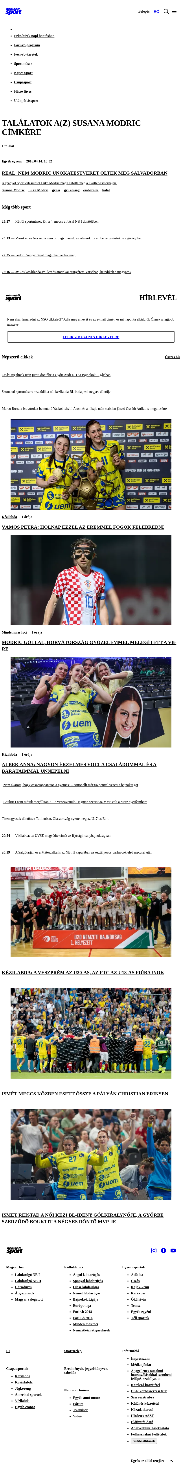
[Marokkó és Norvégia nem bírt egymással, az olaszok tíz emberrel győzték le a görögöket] (91, 238)
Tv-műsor (80, 1410)
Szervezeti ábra (142, 1397)
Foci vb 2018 (82, 1312)
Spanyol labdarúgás (88, 1281)
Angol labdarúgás (86, 1275)
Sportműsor (23, 63)
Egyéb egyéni (12, 161)
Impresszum (140, 1358)
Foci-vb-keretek (26, 54)
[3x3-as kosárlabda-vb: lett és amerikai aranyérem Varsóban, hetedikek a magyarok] (91, 272)
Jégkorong (23, 1388)
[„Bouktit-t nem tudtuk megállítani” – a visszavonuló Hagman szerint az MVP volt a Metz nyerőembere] (91, 802)
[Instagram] (153, 1250)
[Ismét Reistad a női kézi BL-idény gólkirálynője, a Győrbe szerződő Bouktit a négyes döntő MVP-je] (91, 1198)
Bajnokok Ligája (85, 1299)
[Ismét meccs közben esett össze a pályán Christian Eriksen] (91, 1077)
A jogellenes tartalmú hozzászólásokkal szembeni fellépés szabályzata (151, 1375)
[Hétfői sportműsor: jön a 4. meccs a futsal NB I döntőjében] (91, 221)
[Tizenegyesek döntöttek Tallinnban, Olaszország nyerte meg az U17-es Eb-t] (91, 819)
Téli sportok (140, 1318)
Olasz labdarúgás (86, 1287)
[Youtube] (173, 1250)
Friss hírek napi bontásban (34, 36)
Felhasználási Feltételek (149, 1434)
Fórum (78, 1404)
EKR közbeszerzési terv (149, 1391)
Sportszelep (73, 1351)
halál (106, 190)
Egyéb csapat (25, 1407)
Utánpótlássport (26, 101)
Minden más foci (14, 632)
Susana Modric (13, 190)
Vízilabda (22, 1401)
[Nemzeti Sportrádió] (156, 11)
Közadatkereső (142, 1409)
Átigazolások (24, 1293)
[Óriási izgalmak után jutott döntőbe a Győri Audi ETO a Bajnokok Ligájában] (91, 375)
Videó (77, 1416)
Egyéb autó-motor (86, 1398)
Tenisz (135, 1305)
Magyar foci (15, 1267)
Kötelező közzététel (145, 1385)
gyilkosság (71, 190)
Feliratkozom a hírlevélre (91, 337)
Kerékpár (138, 1293)
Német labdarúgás (87, 1293)
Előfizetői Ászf (142, 1422)
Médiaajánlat (141, 1364)
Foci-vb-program (27, 45)
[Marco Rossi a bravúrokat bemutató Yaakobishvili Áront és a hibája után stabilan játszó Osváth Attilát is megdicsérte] (91, 409)
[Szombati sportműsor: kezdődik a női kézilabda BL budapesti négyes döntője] (91, 392)
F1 (8, 1351)
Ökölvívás (138, 1299)
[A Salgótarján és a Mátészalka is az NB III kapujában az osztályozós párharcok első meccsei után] (91, 852)
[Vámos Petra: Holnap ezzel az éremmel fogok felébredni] (91, 509)
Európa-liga (82, 1305)
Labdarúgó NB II (28, 1281)
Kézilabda (9, 517)
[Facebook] (163, 1250)
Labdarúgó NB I (27, 1275)
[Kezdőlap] (13, 11)
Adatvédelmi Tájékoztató (150, 1428)
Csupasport (22, 82)
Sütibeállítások (144, 1441)
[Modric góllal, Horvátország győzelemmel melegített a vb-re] (91, 624)
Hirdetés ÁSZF (142, 1416)
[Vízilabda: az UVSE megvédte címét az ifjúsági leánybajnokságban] (91, 835)
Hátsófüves (23, 1287)
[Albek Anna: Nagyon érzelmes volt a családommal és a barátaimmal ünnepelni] (91, 746)
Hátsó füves (23, 91)
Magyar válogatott (29, 1299)
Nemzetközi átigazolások (91, 1330)
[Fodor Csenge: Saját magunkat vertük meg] (91, 255)
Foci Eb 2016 (83, 1318)
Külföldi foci (73, 1267)
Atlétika (137, 1275)
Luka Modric (38, 190)
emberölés (90, 190)
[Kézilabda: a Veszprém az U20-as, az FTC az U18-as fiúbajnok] (91, 956)
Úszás (135, 1281)
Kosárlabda (24, 1382)
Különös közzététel (145, 1403)
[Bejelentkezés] (144, 11)
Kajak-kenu (140, 1287)
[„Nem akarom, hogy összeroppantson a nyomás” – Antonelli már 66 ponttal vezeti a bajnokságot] (91, 785)
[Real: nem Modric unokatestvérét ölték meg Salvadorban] (91, 178)
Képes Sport (23, 73)
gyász (56, 190)
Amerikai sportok (28, 1394)
